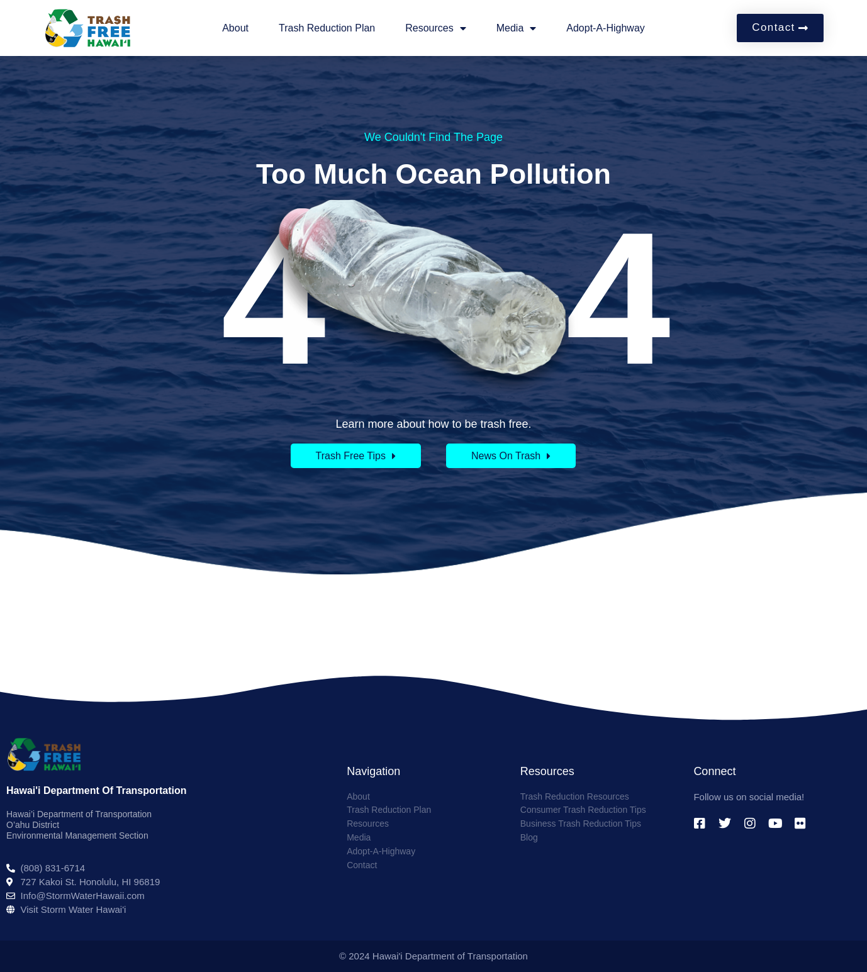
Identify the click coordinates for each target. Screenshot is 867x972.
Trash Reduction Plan (327, 28)
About (235, 28)
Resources (435, 28)
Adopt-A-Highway (605, 28)
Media (516, 28)
